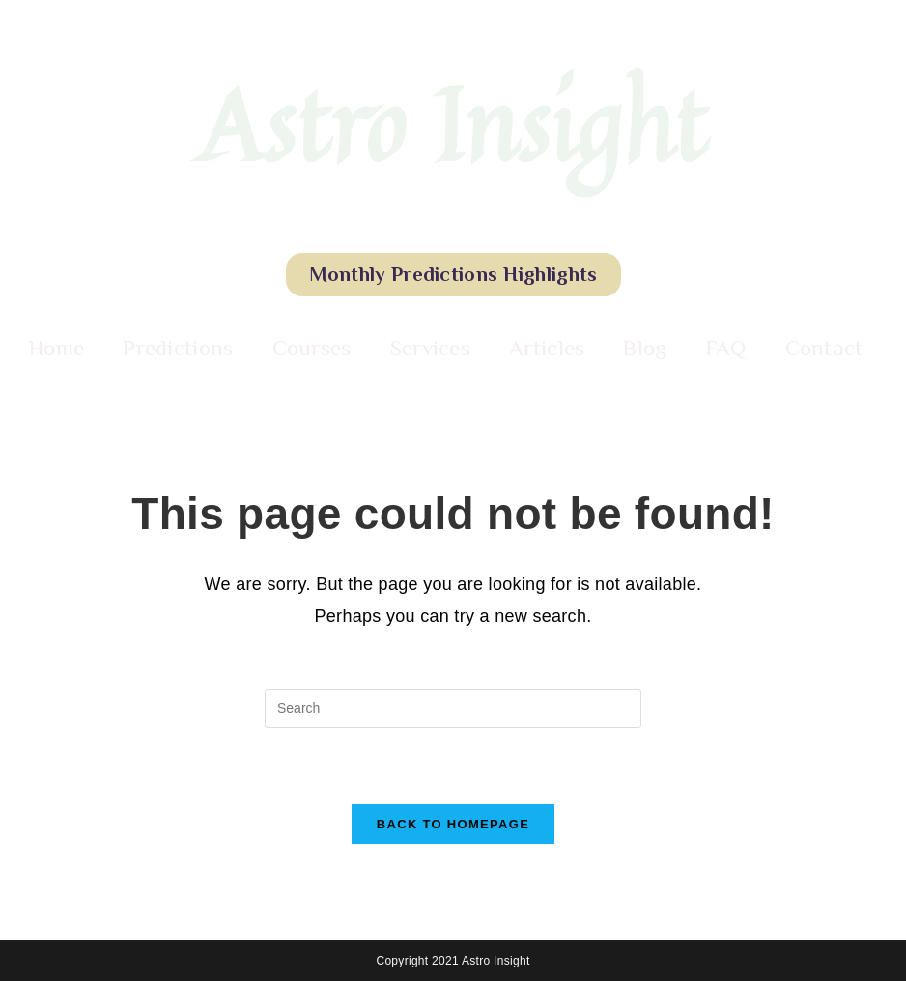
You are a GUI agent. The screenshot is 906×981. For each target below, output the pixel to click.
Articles (546, 347)
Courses (312, 347)
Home (56, 347)
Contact (824, 347)
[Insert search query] (453, 708)
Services (430, 347)
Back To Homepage (453, 824)
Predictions (178, 347)
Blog (644, 347)
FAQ (726, 347)
